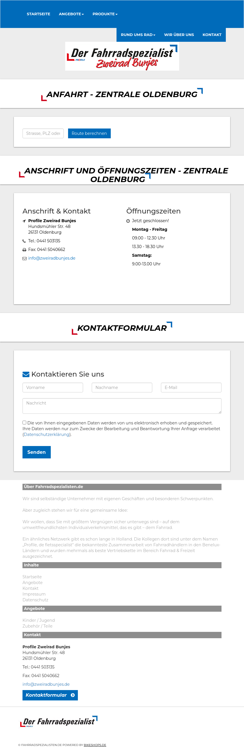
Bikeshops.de (95, 745)
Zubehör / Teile (37, 626)
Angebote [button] (71, 14)
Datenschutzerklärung (47, 434)
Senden (36, 452)
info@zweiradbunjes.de (51, 258)
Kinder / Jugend (38, 620)
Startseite (38, 14)
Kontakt (30, 588)
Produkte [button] (105, 14)
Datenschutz (35, 599)
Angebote (32, 582)
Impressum (34, 594)
